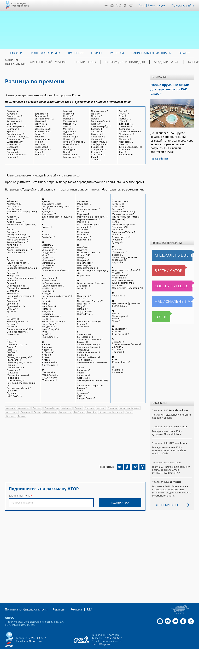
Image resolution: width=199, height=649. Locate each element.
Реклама (69, 599)
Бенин (9, 416)
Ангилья (88, 407)
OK (127, 5)
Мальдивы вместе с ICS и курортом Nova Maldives (166, 426)
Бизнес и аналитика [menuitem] (45, 53)
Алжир (76, 407)
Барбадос (77, 412)
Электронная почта (19, 495)
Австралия (23, 407)
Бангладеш (63, 412)
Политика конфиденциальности (24, 599)
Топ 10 (157, 310)
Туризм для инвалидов (110, 62)
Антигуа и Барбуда (127, 407)
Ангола (99, 407)
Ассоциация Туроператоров (20, 4)
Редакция (53, 599)
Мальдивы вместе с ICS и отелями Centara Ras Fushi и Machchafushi (172, 442)
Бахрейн (90, 412)
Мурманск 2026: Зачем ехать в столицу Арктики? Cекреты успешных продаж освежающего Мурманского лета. (171, 481)
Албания (65, 407)
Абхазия (10, 407)
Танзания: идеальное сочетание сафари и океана (171, 409)
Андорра (110, 407)
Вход (144, 5)
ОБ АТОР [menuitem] (184, 53)
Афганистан (49, 412)
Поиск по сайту (184, 5)
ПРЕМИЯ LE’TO (77, 62)
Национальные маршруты (170, 294)
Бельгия (138, 412)
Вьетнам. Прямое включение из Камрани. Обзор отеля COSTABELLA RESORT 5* (171, 460)
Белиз (127, 412)
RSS (81, 599)
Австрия (36, 407)
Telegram (133, 5)
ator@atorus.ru (32, 631)
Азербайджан (51, 407)
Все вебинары (165, 495)
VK (121, 5)
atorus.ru (170, 645)
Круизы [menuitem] (96, 53)
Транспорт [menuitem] (76, 53)
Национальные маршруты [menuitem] (151, 53)
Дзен (108, 5)
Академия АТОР (144, 62)
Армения (25, 412)
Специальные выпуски (167, 248)
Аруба (36, 412)
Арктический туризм (46, 62)
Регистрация (158, 5)
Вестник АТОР (161, 264)
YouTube (114, 5)
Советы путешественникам (170, 279)
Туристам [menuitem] (117, 53)
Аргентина (11, 412)
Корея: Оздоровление (177, 62)
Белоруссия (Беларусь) (109, 412)
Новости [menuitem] (15, 53)
